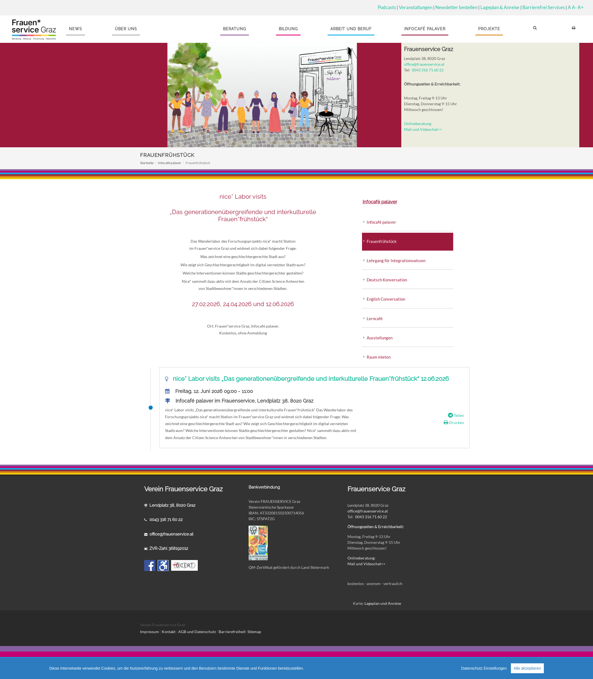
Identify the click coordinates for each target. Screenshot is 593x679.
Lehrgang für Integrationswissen (396, 260)
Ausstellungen (379, 337)
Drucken (451, 422)
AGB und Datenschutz (197, 631)
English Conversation (386, 298)
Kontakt (169, 631)
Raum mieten (379, 356)
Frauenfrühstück (382, 241)
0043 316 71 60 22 (428, 70)
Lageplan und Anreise (382, 603)
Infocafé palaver (169, 163)
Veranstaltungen (415, 7)
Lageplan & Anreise (499, 7)
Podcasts (387, 7)
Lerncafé (375, 318)
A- (574, 7)
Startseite (147, 163)
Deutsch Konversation (387, 279)
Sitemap (254, 631)
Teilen (453, 415)
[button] (536, 29)
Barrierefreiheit (232, 631)
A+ (581, 7)
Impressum (149, 631)
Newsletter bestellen (456, 7)
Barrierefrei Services (543, 7)
